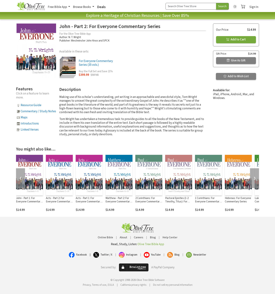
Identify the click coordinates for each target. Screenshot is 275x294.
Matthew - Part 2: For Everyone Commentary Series (118, 201)
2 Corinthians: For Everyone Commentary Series (148, 201)
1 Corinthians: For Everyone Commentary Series (208, 201)
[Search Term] (191, 6)
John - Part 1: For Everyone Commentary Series (29, 201)
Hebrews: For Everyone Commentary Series (238, 199)
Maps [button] (24, 117)
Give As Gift (236, 60)
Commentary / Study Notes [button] (38, 111)
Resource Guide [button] (31, 105)
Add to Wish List (236, 76)
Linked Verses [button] (30, 130)
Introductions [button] (30, 123)
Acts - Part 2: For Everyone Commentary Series (58, 201)
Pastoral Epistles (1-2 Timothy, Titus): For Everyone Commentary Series (178, 203)
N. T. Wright (74, 37)
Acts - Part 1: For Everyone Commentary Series (88, 201)
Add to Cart (236, 39)
